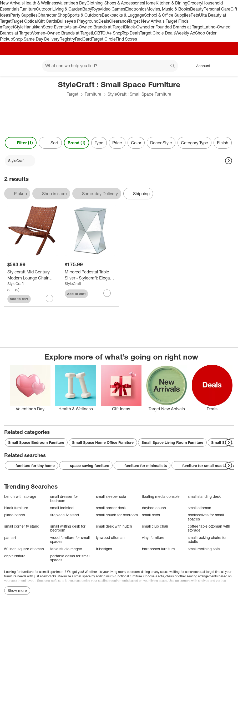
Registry (67, 39)
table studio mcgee (66, 549)
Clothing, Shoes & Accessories (115, 3)
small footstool (62, 508)
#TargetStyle (12, 27)
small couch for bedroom (117, 515)
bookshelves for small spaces (206, 517)
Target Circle (104, 39)
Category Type (194, 142)
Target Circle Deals (157, 33)
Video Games (112, 9)
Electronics (135, 9)
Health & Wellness (41, 3)
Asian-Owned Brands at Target (95, 27)
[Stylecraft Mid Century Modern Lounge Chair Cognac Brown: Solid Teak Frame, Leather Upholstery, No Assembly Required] (32, 275)
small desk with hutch (114, 526)
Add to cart (19, 299)
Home (150, 3)
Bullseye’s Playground (77, 21)
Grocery (194, 3)
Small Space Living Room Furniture (172, 442)
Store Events (55, 27)
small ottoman (199, 508)
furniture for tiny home (31, 465)
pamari (10, 537)
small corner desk (111, 508)
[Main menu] (30, 66)
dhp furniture (15, 556)
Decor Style (161, 142)
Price (117, 142)
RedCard (83, 39)
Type (99, 142)
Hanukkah (33, 27)
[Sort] (50, 143)
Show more (17, 590)
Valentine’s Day (72, 3)
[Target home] (11, 66)
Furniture (27, 9)
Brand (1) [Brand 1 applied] (76, 142)
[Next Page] (228, 160)
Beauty (197, 9)
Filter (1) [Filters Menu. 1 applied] (20, 143)
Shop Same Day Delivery (36, 39)
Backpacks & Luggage (123, 15)
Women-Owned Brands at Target (61, 33)
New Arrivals (12, 3)
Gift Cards (47, 21)
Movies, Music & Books (168, 9)
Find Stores (126, 39)
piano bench (14, 515)
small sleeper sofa (111, 496)
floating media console (161, 496)
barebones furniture (158, 549)
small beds (151, 515)
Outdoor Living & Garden (59, 9)
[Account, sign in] (200, 66)
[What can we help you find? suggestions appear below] (110, 66)
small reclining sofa (204, 549)
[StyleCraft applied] (20, 160)
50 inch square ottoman (24, 549)
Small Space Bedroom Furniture (36, 442)
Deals (103, 21)
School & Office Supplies (167, 15)
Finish (222, 142)
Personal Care (217, 9)
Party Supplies (24, 15)
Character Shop (52, 15)
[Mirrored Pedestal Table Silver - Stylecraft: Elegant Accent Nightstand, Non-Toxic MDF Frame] (90, 275)
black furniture (16, 508)
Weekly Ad (185, 33)
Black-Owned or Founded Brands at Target (164, 27)
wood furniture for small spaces (70, 539)
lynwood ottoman (110, 537)
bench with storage (20, 496)
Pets (195, 15)
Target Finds (177, 21)
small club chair (155, 526)
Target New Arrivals (147, 21)
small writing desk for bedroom (67, 528)
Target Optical (25, 21)
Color (136, 142)
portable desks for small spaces (70, 558)
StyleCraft (15, 283)
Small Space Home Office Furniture (103, 442)
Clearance (118, 21)
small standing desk (204, 496)
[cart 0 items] (227, 66)
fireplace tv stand (64, 515)
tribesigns (104, 549)
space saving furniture (86, 465)
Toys (96, 9)
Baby (87, 9)
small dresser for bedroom (64, 498)
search (173, 66)
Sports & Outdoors (84, 15)
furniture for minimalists (142, 465)
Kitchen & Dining (171, 3)
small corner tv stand (21, 526)
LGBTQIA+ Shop (107, 33)
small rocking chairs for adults (207, 539)
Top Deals (131, 33)
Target (72, 94)
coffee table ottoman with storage (209, 528)
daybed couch (154, 508)
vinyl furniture (153, 537)
